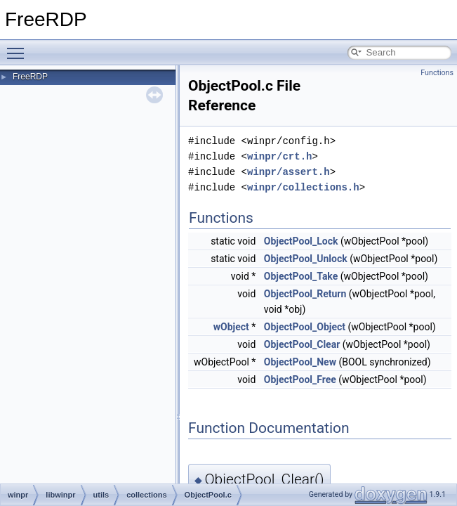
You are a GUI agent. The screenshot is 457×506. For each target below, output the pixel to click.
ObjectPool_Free (300, 379)
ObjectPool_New (300, 362)
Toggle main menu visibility (19, 47)
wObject (231, 326)
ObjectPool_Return (305, 293)
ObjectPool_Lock (301, 241)
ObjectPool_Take (301, 276)
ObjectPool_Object (304, 326)
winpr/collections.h (303, 187)
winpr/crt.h (279, 156)
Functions (436, 72)
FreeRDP (30, 77)
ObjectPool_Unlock (305, 258)
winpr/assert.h (288, 172)
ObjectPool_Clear (302, 344)
